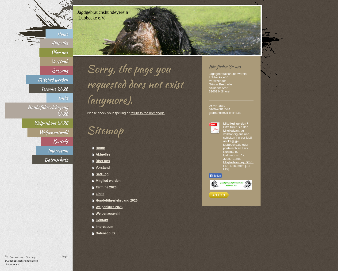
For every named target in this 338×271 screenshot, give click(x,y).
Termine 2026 (106, 187)
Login (65, 256)
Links (100, 194)
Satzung (102, 174)
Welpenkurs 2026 (109, 207)
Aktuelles (103, 154)
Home (100, 148)
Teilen (215, 175)
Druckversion (15, 257)
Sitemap (30, 257)
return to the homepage (148, 113)
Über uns (103, 161)
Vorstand (103, 167)
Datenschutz (105, 233)
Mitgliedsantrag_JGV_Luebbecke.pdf (248, 162)
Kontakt (102, 220)
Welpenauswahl (108, 213)
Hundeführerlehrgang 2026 (117, 200)
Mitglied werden (108, 181)
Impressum (104, 227)
